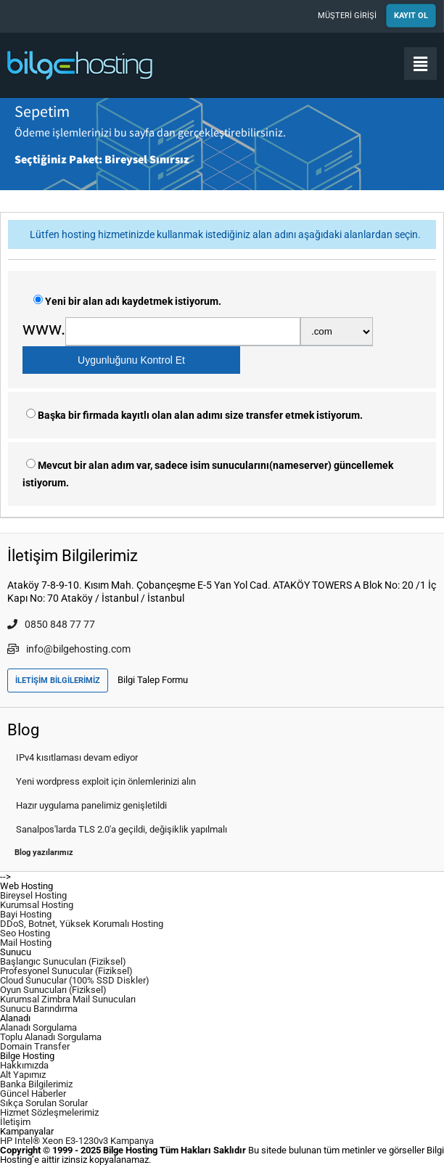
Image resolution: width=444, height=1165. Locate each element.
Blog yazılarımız (44, 852)
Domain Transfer (35, 1046)
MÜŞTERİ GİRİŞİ (347, 15)
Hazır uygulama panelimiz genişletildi (91, 805)
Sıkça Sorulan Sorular (44, 1102)
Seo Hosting (25, 933)
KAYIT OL (411, 15)
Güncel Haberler (33, 1093)
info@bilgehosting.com (69, 649)
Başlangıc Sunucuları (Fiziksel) (63, 961)
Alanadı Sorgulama (38, 1027)
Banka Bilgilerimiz (36, 1084)
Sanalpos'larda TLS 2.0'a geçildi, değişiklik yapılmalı (121, 829)
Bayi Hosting (26, 914)
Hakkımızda (24, 1065)
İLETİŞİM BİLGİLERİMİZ (57, 680)
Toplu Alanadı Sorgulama (51, 1036)
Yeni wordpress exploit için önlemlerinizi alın (106, 781)
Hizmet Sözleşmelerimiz (49, 1112)
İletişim (15, 1121)
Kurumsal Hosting (36, 904)
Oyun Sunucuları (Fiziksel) (53, 989)
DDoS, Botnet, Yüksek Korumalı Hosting (81, 923)
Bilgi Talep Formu (153, 679)
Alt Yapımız (23, 1074)
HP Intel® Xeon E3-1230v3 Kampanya (77, 1140)
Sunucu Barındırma (39, 1008)
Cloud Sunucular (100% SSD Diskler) (74, 980)
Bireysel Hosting (33, 895)
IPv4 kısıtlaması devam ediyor (77, 757)
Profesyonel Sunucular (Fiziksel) (66, 970)
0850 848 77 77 (51, 624)
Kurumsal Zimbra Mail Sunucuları (68, 999)
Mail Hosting (26, 942)
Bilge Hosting (79, 65)
